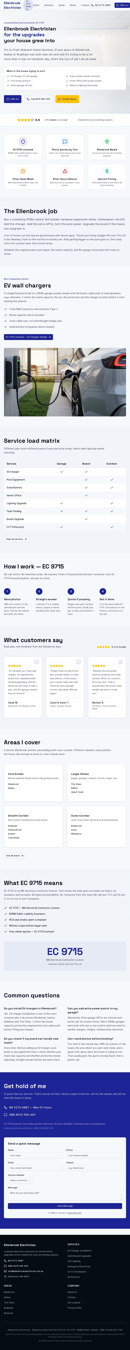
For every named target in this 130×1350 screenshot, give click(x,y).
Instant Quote (67, 99)
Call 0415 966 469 (38, 99)
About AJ (72, 1292)
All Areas (8, 1313)
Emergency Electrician (79, 1266)
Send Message (65, 1206)
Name (11, 1150)
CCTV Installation (77, 1271)
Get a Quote (74, 1302)
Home (36, 5)
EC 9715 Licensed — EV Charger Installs (28, 337)
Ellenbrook (9, 1292)
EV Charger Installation (79, 1250)
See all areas (15, 856)
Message (12, 1187)
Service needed (16, 1175)
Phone (69, 1150)
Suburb (70, 1163)
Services (48, 5)
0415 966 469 (75, 1213)
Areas (62, 5)
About (73, 5)
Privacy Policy (75, 1307)
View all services (16, 539)
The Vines (9, 1302)
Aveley (7, 1297)
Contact (85, 5)
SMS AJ (13, 99)
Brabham (8, 1307)
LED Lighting (74, 1261)
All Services (74, 1277)
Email (10, 1163)
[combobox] (20, 1181)
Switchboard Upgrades (79, 1256)
